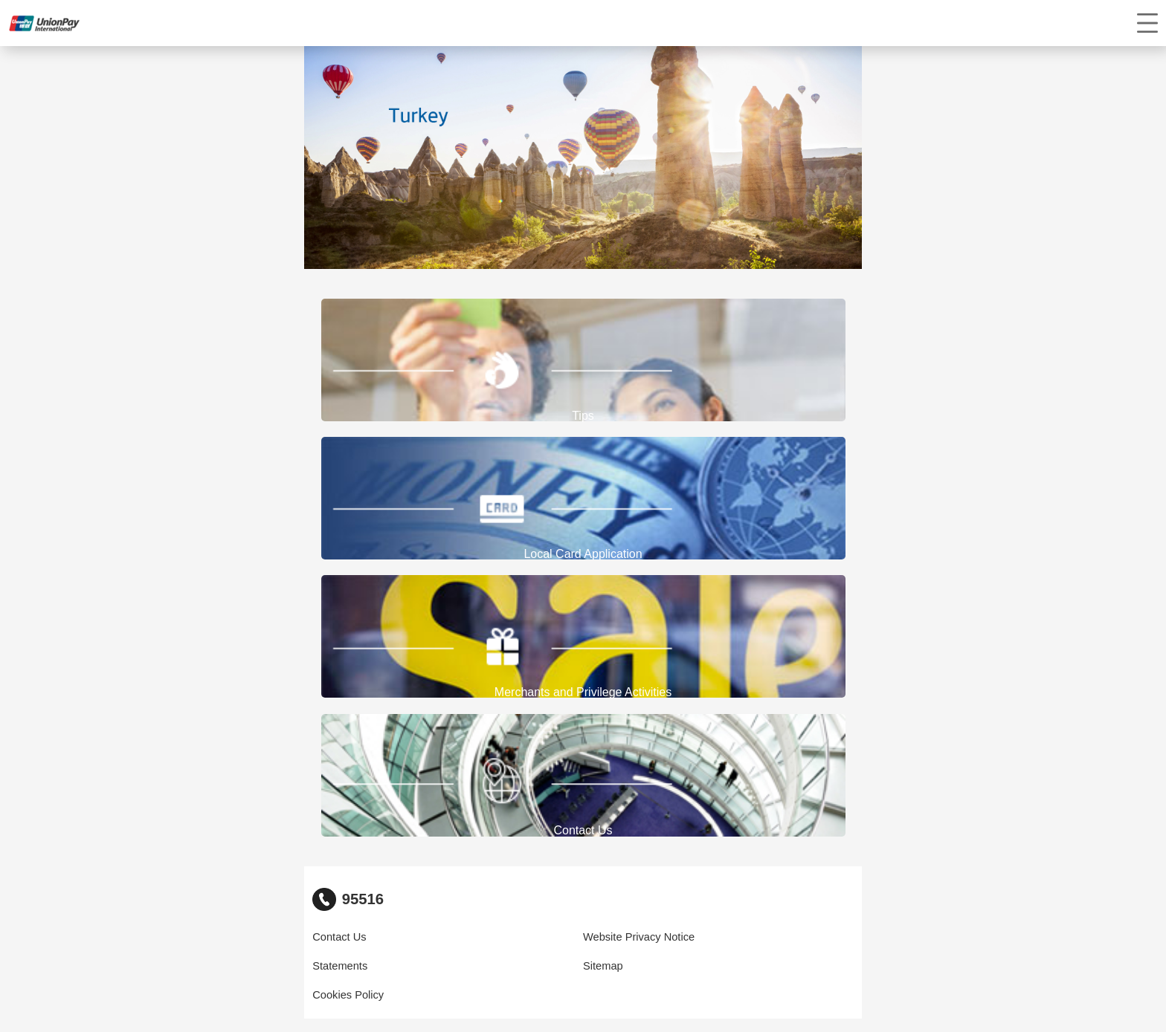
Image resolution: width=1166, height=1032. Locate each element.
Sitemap (603, 966)
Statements (339, 966)
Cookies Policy (348, 995)
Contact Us (339, 937)
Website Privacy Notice (639, 937)
